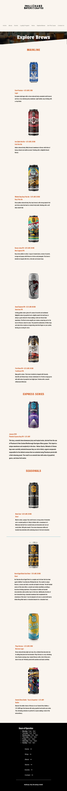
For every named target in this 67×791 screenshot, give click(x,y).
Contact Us (61, 25)
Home (4, 25)
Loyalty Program (24, 25)
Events (16, 25)
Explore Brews (41, 25)
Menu (33, 25)
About (10, 25)
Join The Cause (51, 25)
